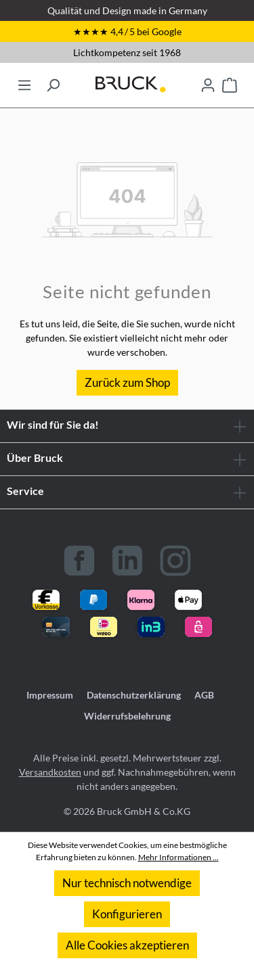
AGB (204, 695)
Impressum (49, 695)
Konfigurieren (127, 914)
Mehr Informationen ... (178, 857)
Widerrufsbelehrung (127, 716)
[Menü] (24, 81)
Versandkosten (50, 772)
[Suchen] (53, 81)
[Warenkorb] (229, 81)
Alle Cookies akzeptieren (127, 945)
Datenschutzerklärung (134, 695)
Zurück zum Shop (127, 382)
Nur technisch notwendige (127, 883)
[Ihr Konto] (208, 81)
